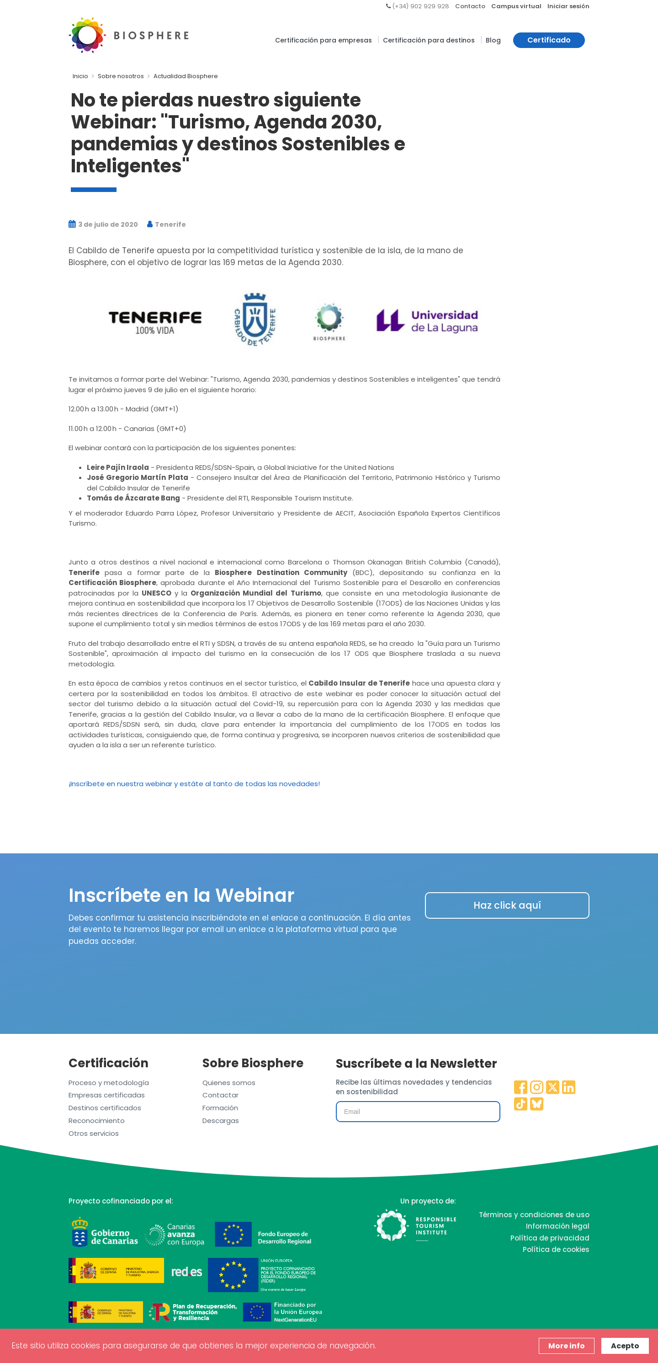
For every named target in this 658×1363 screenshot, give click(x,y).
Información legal (557, 1226)
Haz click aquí (507, 905)
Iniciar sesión (568, 6)
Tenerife (166, 224)
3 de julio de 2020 (103, 224)
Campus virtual (516, 6)
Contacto (470, 6)
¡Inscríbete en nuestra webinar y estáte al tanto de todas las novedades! (194, 783)
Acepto (625, 1346)
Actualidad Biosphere (186, 76)
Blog (493, 40)
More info (566, 1346)
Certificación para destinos (429, 40)
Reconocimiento (97, 1120)
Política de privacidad (549, 1238)
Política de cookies (556, 1249)
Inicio (80, 76)
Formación (220, 1108)
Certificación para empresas (323, 40)
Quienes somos (228, 1082)
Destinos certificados (105, 1108)
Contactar (220, 1095)
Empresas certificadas (107, 1095)
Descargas (220, 1120)
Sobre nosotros (121, 76)
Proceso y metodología (109, 1082)
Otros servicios (94, 1133)
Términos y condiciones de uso (534, 1214)
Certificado (549, 40)
